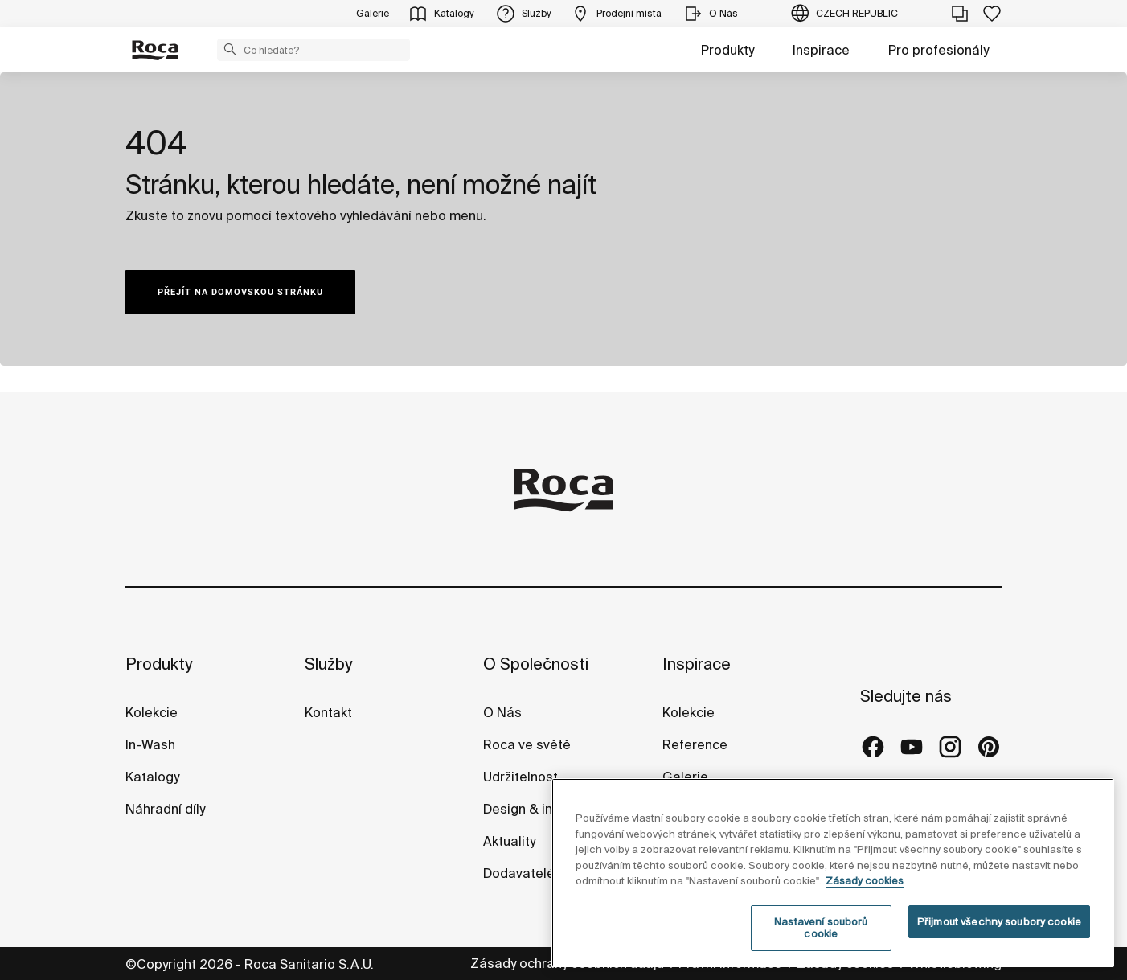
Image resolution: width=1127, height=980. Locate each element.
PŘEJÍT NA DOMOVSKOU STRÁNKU (240, 292)
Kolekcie (151, 712)
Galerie (685, 776)
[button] (230, 49)
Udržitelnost (520, 776)
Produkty (727, 50)
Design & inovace (536, 809)
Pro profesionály (938, 50)
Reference (694, 744)
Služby (328, 663)
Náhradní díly (165, 809)
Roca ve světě (527, 744)
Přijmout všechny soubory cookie (999, 958)
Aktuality (509, 841)
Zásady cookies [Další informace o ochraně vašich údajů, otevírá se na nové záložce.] (865, 917)
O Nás (502, 712)
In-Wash (150, 744)
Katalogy (153, 776)
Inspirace (821, 50)
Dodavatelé (519, 873)
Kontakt (328, 712)
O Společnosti (535, 663)
